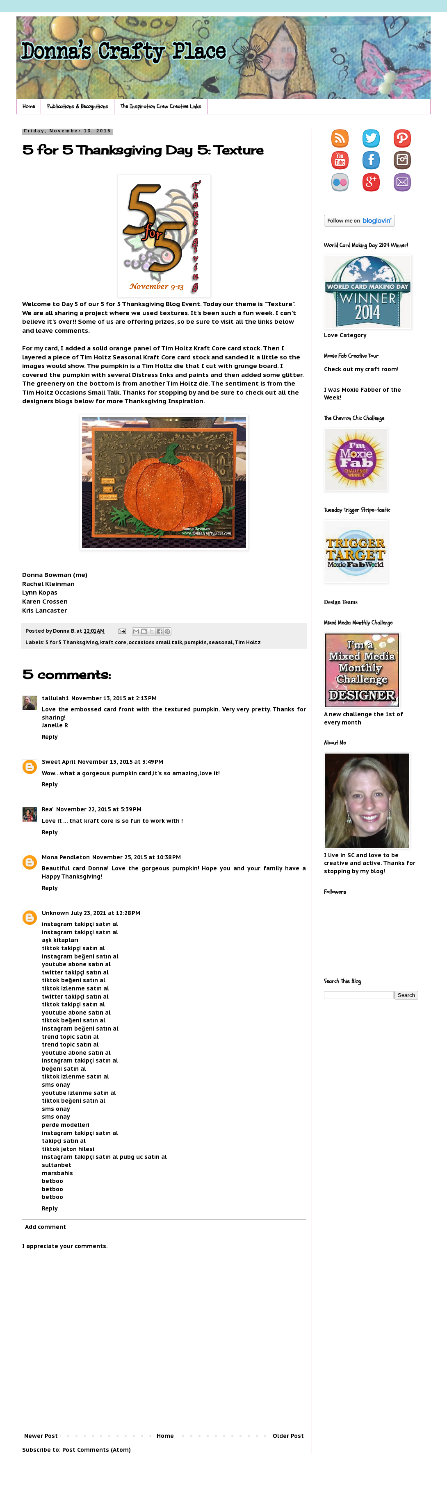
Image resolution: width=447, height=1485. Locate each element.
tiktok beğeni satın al (73, 980)
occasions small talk (155, 642)
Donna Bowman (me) (54, 574)
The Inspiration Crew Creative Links (161, 106)
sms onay (56, 1084)
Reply (50, 736)
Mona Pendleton (66, 857)
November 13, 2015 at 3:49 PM (120, 761)
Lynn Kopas (39, 592)
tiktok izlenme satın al (75, 988)
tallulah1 (55, 698)
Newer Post (41, 1436)
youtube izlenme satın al (79, 1093)
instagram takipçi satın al (80, 924)
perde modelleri (65, 1125)
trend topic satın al (70, 1036)
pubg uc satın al (143, 1156)
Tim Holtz (248, 642)
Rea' (48, 809)
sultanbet (56, 1165)
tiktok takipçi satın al (73, 948)
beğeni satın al (64, 1068)
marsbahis (57, 1173)
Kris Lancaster (44, 610)
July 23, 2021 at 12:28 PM (105, 913)
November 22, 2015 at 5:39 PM (98, 809)
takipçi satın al (64, 1140)
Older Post (288, 1436)
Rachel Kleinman (48, 583)
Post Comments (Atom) (96, 1449)
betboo (52, 1181)
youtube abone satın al (76, 964)
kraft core (113, 642)
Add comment (45, 1227)
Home (29, 106)
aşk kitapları (60, 940)
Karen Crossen (45, 601)
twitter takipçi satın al (75, 972)
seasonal (221, 642)
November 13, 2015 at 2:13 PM (114, 698)
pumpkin (195, 642)
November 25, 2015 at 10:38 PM (136, 857)
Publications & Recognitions (77, 106)
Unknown (55, 913)
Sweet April (58, 761)
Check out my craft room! (361, 369)
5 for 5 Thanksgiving (72, 642)
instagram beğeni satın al (80, 956)
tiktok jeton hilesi (68, 1149)
